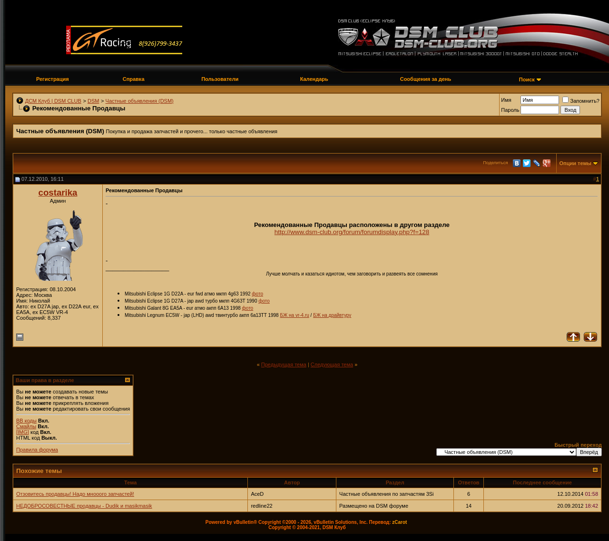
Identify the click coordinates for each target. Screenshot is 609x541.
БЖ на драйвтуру (332, 315)
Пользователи (219, 79)
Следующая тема (332, 364)
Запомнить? (580, 101)
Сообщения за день (425, 79)
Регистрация (52, 79)
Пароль (510, 110)
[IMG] (22, 432)
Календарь (314, 79)
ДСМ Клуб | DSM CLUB (53, 101)
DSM (93, 101)
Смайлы (26, 426)
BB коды (26, 420)
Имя (506, 100)
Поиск (527, 79)
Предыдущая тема (283, 364)
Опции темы (575, 163)
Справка (134, 79)
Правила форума (37, 449)
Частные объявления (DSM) (140, 101)
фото (257, 293)
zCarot (399, 522)
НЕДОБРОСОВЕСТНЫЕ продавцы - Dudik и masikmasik (84, 506)
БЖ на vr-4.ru (294, 315)
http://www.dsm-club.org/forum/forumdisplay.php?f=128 (352, 232)
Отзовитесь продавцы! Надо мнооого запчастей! (75, 494)
